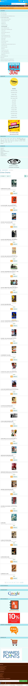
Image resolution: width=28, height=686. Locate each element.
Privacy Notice (3, 154)
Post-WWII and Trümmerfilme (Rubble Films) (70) (8, 44)
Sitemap (2, 152)
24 (8, 176)
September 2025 (14, 96)
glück (22, 138)
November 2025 (14, 92)
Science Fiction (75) (4, 45)
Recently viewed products (5, 151)
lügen (18, 139)
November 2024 (14, 113)
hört (3, 139)
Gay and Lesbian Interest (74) (5, 32)
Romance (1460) (3, 42)
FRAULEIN (5, 138)
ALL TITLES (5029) (11, 8)
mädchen (2, 140)
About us (2, 149)
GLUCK (19, 138)
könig (16, 139)
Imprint (1, 675)
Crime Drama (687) (4, 26)
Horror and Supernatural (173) (5, 35)
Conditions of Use (4, 155)
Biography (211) (3, 23)
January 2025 (14, 109)
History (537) (3, 33)
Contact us (2, 148)
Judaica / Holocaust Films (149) (5, 36)
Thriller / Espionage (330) (5, 51)
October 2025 (14, 94)
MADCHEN (22, 139)
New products (3, 150)
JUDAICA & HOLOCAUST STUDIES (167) (7, 59)
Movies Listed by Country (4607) (6, 19)
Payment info (2, 669)
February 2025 (14, 107)
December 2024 (14, 111)
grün (24, 138)
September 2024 (14, 117)
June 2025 (14, 100)
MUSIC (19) (2, 57)
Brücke (2, 138)
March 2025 (14, 105)
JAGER (6, 139)
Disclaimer (2, 676)
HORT (1, 139)
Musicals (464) (3, 38)
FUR (14, 138)
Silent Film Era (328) (4, 47)
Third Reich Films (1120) (4, 50)
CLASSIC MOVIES (5, 170)
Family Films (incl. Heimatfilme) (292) (6, 29)
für (15, 138)
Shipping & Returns (4, 153)
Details (15, 193)
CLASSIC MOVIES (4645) (5, 17)
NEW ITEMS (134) (3, 8)
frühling (11, 138)
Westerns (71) (3, 54)
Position (3, 176)
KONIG (13, 139)
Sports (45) (2, 48)
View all (2, 143)
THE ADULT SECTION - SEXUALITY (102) (7, 60)
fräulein (8, 138)
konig (10, 139)
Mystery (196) (3, 39)
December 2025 (14, 90)
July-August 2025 (14, 98)
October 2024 (14, 115)
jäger (8, 139)
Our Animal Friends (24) (4, 41)
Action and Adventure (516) (5, 20)
